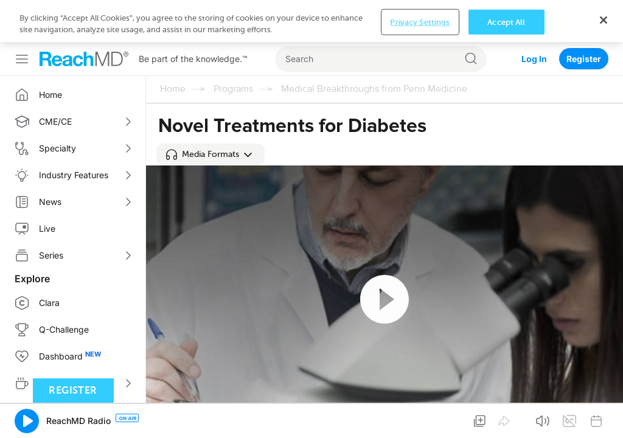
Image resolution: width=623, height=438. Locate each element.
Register (583, 17)
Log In (534, 17)
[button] (210, 154)
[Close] (603, 416)
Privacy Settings (420, 418)
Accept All (506, 418)
